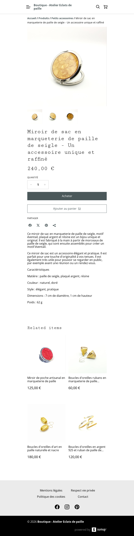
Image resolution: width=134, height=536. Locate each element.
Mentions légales (51, 490)
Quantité (32, 177)
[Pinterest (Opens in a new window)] (46, 225)
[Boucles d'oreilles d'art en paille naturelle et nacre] (46, 435)
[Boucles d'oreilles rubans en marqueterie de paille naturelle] (87, 366)
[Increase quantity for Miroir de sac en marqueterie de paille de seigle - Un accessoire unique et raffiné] (45, 184)
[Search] (98, 7)
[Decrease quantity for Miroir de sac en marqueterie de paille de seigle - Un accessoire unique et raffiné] (31, 184)
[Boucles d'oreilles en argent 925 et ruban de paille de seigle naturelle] (87, 435)
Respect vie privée (83, 490)
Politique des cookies (51, 497)
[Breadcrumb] (67, 20)
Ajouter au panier (67, 209)
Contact (83, 497)
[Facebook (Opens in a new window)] (30, 225)
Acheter (67, 196)
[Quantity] (38, 184)
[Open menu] (28, 7)
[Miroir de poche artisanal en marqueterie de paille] (46, 366)
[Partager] (54, 225)
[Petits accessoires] (62, 18)
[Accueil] (31, 18)
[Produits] (43, 18)
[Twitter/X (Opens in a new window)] (38, 225)
